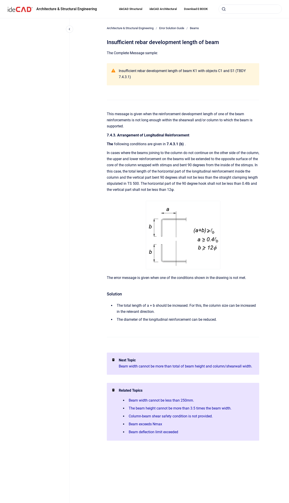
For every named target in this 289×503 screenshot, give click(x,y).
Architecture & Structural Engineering (66, 9)
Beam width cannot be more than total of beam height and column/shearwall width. (185, 366)
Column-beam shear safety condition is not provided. (171, 416)
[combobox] (250, 9)
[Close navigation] (69, 29)
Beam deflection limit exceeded (153, 432)
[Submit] (223, 9)
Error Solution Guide (171, 28)
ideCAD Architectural (163, 9)
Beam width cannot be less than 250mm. (161, 400)
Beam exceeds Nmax (145, 424)
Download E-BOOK (196, 9)
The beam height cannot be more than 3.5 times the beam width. (180, 408)
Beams (194, 28)
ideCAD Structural (130, 9)
